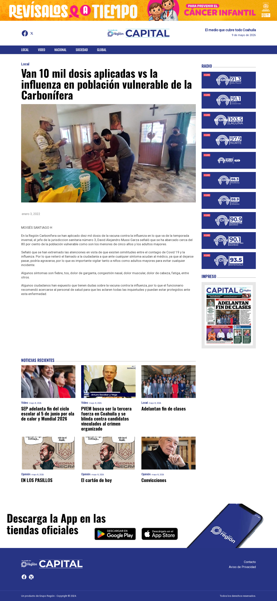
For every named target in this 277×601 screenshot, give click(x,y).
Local (25, 49)
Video (41, 49)
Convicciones (153, 479)
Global (101, 49)
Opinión (25, 474)
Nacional (60, 49)
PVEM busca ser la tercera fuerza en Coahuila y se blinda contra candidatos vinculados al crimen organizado (106, 418)
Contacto (250, 562)
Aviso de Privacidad (242, 567)
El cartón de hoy (96, 479)
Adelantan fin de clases (163, 408)
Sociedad (82, 49)
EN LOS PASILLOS (37, 479)
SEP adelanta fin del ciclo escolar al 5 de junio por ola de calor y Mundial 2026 (47, 413)
